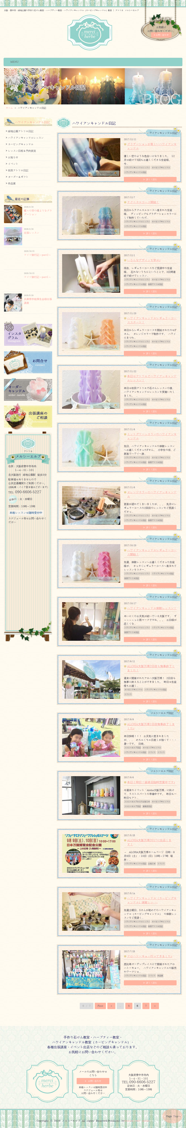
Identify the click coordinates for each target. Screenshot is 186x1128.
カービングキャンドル (161, 168)
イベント (128, 694)
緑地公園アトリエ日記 (20, 131)
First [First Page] (100, 1006)
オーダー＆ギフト (18, 177)
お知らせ (151, 864)
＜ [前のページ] (111, 1006)
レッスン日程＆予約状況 (22, 151)
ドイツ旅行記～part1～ (37, 277)
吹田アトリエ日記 (155, 284)
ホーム (9, 108)
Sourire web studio (136, 1120)
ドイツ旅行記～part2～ (37, 255)
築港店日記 (147, 806)
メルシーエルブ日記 (132, 748)
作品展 (160, 976)
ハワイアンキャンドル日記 (135, 172)
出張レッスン (31, 232)
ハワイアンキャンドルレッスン (137, 168)
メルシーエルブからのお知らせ (137, 802)
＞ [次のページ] (155, 1006)
